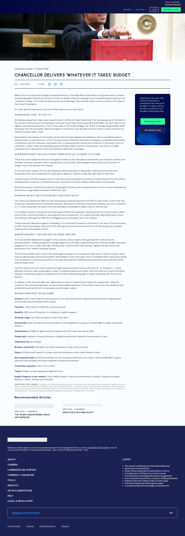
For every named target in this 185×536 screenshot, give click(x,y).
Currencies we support (22, 469)
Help (10, 495)
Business (127, 9)
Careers (13, 464)
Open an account (152, 121)
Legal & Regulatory (20, 501)
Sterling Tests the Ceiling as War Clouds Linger (146, 481)
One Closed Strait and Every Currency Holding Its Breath (151, 478)
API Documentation (20, 490)
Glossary (65, 526)
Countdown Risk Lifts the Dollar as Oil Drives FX (147, 485)
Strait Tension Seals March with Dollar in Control (147, 471)
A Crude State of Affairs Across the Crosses (145, 473)
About (12, 459)
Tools (11, 480)
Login (154, 9)
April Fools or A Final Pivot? (137, 468)
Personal (140, 9)
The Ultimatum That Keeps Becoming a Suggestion (148, 476)
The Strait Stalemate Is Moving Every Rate (144, 483)
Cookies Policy (14, 526)
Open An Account (171, 9)
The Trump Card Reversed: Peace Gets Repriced (147, 466)
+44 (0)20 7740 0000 (97, 447)
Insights (13, 485)
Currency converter (21, 475)
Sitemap (30, 526)
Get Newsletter (153, 130)
